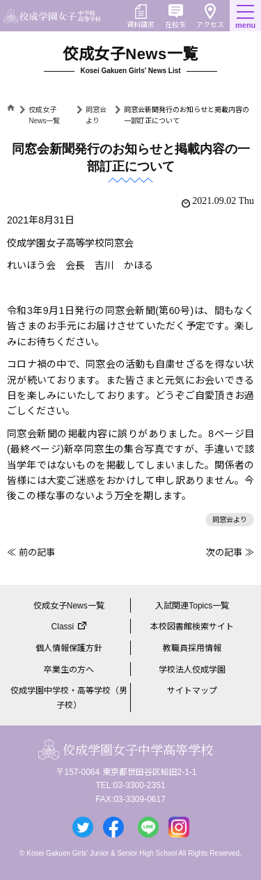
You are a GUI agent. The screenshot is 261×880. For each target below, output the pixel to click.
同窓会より (229, 520)
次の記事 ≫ (230, 552)
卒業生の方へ (69, 670)
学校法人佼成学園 (192, 670)
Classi (63, 626)
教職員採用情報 (192, 648)
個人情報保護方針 (68, 648)
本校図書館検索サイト (192, 626)
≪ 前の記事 (31, 552)
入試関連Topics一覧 (192, 606)
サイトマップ (192, 691)
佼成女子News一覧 (68, 606)
